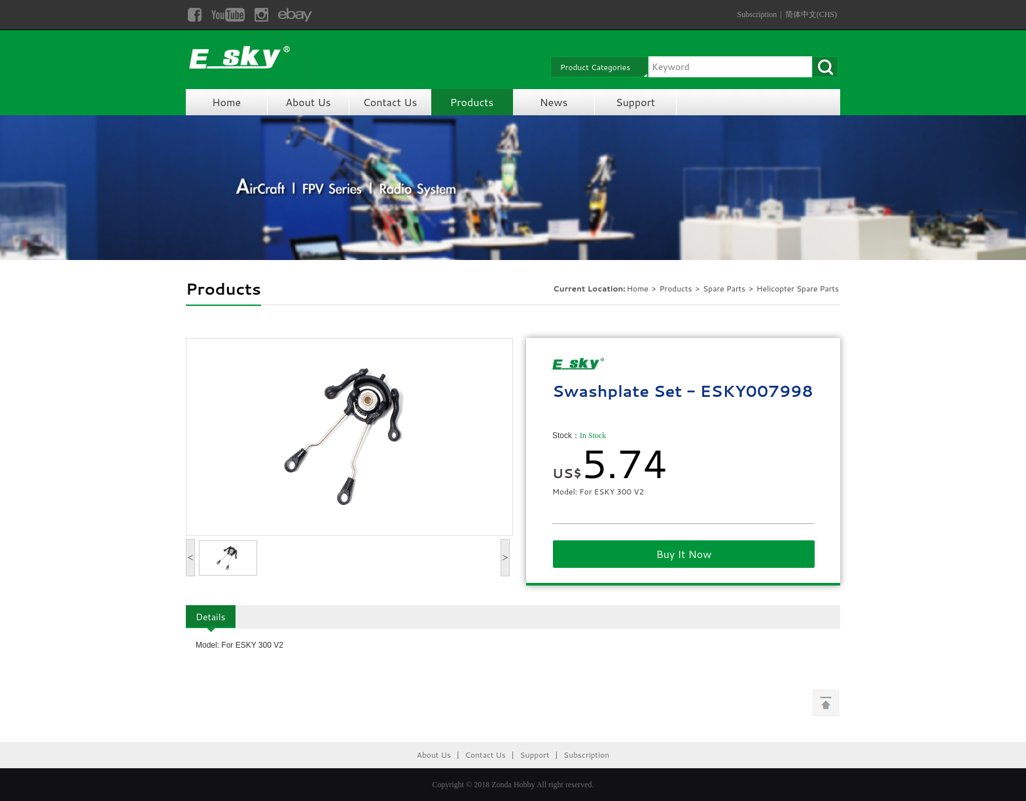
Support (635, 101)
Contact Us (390, 101)
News (554, 101)
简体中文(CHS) (811, 14)
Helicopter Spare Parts (797, 288)
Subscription (757, 14)
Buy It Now (684, 553)
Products (471, 101)
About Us (307, 101)
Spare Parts (725, 288)
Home (226, 101)
